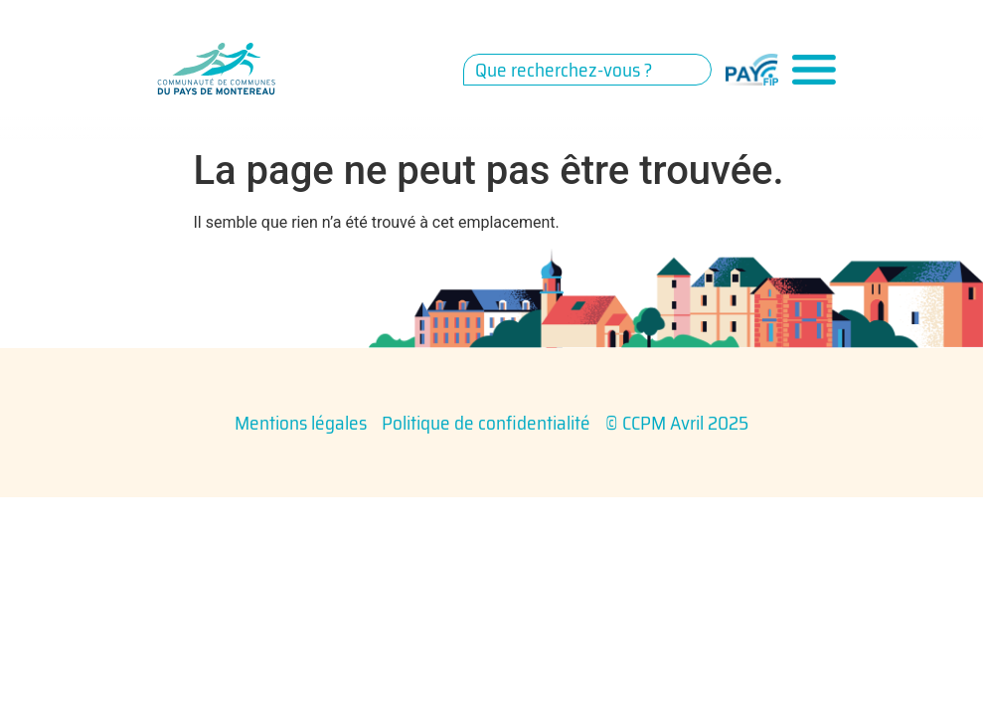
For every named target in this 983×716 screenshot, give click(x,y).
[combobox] (587, 70)
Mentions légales (301, 423)
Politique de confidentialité (486, 423)
